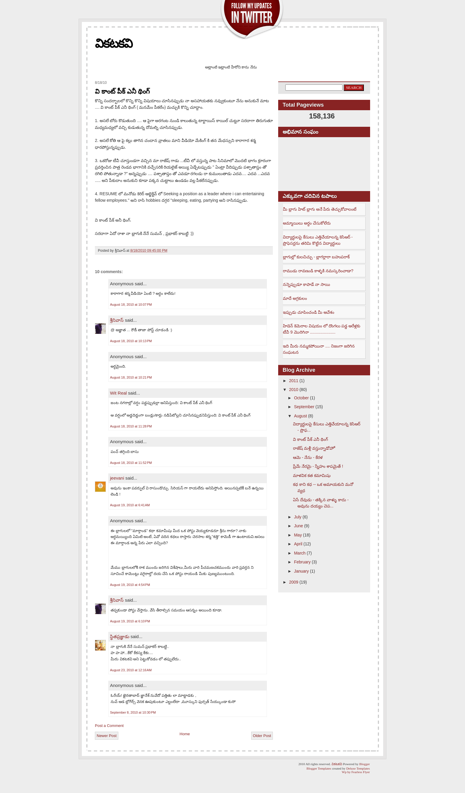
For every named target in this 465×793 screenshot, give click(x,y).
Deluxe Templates (358, 768)
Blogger (364, 764)
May (298, 535)
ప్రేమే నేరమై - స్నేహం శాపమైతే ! (318, 466)
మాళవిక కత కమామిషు (312, 475)
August (300, 416)
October (301, 397)
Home (185, 734)
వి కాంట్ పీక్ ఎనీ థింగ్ (122, 91)
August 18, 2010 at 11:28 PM (131, 426)
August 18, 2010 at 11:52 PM (131, 462)
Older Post (262, 735)
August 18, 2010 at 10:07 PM (131, 304)
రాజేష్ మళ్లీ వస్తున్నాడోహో (314, 448)
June (298, 525)
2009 (293, 582)
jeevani (117, 477)
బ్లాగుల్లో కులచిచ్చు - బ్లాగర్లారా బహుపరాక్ (316, 256)
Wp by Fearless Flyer (356, 772)
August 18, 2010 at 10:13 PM (131, 341)
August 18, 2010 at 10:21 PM (131, 377)
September (304, 406)
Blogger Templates (319, 768)
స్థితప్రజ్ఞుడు (119, 636)
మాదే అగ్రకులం (295, 298)
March (299, 553)
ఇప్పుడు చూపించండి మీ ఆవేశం (308, 312)
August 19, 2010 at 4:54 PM (130, 585)
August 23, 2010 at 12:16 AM (131, 670)
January (301, 571)
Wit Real (118, 392)
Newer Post (107, 735)
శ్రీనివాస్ (117, 320)
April (298, 544)
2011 (293, 380)
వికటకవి (113, 43)
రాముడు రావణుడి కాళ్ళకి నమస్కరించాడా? (318, 270)
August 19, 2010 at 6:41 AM (130, 505)
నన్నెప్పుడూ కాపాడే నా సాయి (306, 284)
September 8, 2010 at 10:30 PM (133, 712)
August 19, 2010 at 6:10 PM (130, 621)
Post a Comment (109, 725)
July (297, 517)
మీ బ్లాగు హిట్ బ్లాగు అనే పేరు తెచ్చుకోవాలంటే (319, 209)
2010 (293, 389)
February (302, 562)
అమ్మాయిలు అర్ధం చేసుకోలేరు (307, 223)
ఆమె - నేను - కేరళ (308, 457)
